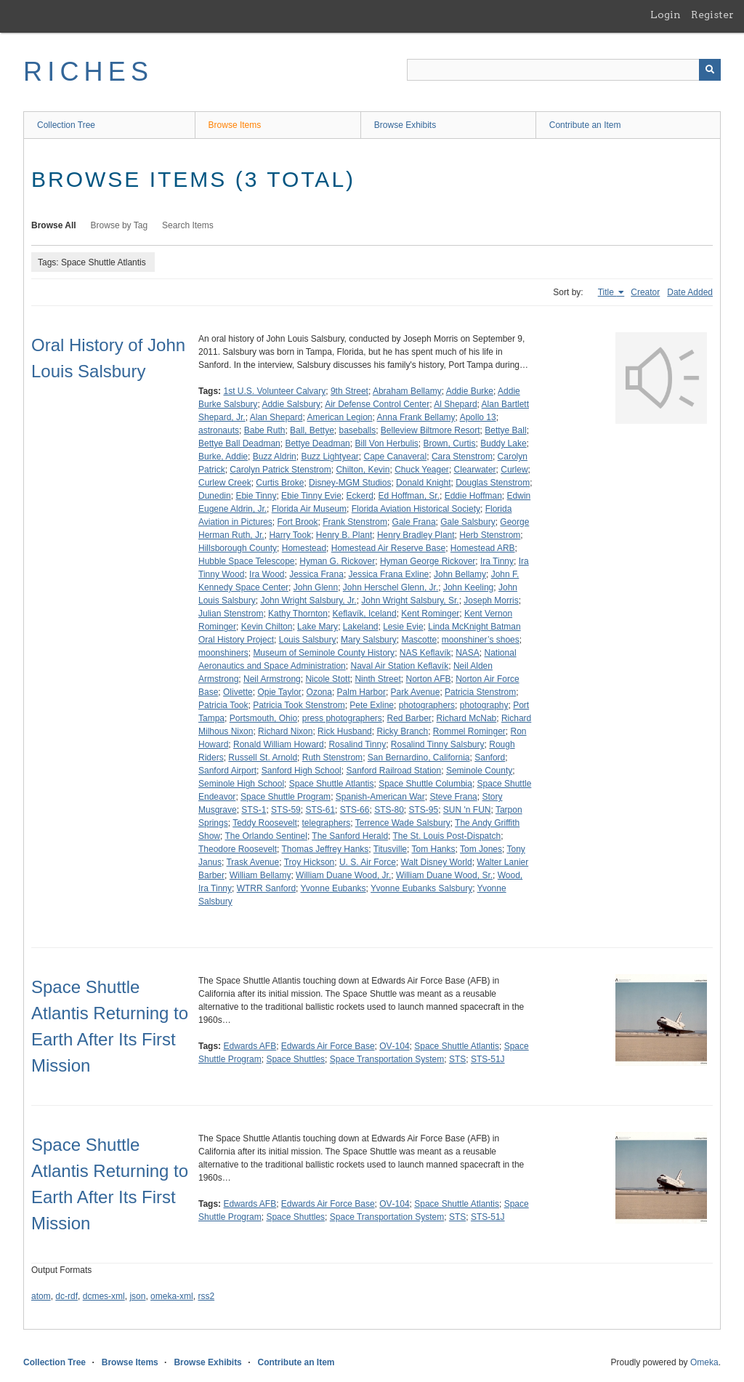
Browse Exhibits (405, 125)
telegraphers (326, 823)
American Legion (339, 417)
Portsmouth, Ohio (263, 718)
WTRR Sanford (266, 888)
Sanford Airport (227, 771)
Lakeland (361, 627)
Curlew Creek (224, 483)
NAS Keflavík (425, 653)
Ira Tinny (497, 561)
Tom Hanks (434, 849)
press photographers (342, 718)
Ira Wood (266, 574)
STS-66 (355, 810)
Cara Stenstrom (462, 456)
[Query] (564, 70)
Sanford (489, 757)
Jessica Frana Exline (389, 574)
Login (665, 14)
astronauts (218, 430)
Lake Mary (317, 627)
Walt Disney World (436, 862)
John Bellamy (460, 574)
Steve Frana (453, 797)
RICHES (88, 72)
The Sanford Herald (350, 836)
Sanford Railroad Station (393, 771)
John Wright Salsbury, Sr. (409, 600)
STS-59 (286, 810)
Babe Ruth (265, 430)
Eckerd (359, 496)
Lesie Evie (403, 627)
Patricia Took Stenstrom (299, 705)
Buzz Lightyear (329, 456)
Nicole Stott (327, 679)
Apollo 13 (478, 417)
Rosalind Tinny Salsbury (438, 744)
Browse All (53, 225)
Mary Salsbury (369, 640)
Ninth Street (377, 679)
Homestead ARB (482, 548)
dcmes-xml (104, 1296)
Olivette (238, 692)
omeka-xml (171, 1296)
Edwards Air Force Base (328, 1046)
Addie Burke (469, 391)
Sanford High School (301, 771)
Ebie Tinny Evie (311, 496)
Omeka (704, 1362)
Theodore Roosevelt (237, 849)
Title (607, 292)
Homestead (304, 548)
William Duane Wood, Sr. (444, 875)
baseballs (357, 430)
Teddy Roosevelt (264, 823)
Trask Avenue (252, 862)
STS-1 (253, 810)
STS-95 (423, 810)
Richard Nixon (285, 731)
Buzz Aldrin (274, 456)
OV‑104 (394, 1046)
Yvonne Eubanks (333, 888)
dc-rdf (66, 1296)
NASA (468, 653)
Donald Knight (423, 483)
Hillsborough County (237, 548)
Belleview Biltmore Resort (430, 430)
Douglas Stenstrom (493, 483)
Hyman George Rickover (427, 561)
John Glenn (316, 587)
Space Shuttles (295, 1059)
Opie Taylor (279, 692)
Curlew (514, 470)
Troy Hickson (309, 862)
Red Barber (409, 718)
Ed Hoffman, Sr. (409, 496)
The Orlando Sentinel (266, 836)
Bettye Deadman (317, 443)
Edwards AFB (249, 1046)
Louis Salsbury (307, 640)
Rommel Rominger (469, 731)
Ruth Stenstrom (332, 757)
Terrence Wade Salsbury (402, 823)
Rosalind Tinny (357, 744)
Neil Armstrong (272, 679)
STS (457, 1059)
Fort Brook (298, 522)
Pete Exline (371, 705)
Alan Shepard (276, 417)
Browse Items (235, 125)
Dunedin (214, 496)
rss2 (206, 1296)
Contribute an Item (585, 125)
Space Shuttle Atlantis (331, 784)
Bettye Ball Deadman (239, 443)
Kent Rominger (430, 613)
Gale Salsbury (467, 522)
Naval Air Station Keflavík (399, 666)
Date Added (690, 292)
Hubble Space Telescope (246, 561)
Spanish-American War (380, 797)
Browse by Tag (119, 225)
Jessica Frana (316, 574)
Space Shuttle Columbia (425, 784)
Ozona (319, 692)
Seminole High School (241, 784)
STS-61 (320, 810)
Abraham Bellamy (407, 391)
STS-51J (488, 1059)
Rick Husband (345, 731)
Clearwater (475, 470)
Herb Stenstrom (489, 535)
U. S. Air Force (367, 862)
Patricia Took (223, 705)
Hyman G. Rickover (337, 561)
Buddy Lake (503, 443)
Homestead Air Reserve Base (388, 548)
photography (484, 705)
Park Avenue (415, 692)
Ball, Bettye (312, 430)
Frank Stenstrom (355, 522)
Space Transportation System (387, 1059)
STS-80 (389, 810)
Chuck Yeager (422, 470)
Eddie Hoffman (473, 496)
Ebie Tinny (255, 496)
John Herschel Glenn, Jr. (390, 587)
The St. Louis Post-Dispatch (447, 836)
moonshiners (223, 653)
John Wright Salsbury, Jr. (308, 600)
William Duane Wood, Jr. (343, 875)
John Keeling (468, 587)
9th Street (349, 391)
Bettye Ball (505, 430)
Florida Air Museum (309, 509)
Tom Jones (481, 849)
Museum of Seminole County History (324, 653)
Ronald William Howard (278, 744)
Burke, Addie (223, 456)
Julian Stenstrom (230, 613)
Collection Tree (66, 125)
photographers (427, 705)
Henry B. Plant (344, 535)
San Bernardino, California (419, 757)
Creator (645, 292)
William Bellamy (260, 875)
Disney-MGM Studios (350, 483)
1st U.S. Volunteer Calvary (274, 391)
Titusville (390, 849)
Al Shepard (455, 404)
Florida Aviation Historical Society (416, 509)
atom (41, 1296)
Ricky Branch (402, 731)
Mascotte (419, 640)
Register (712, 14)
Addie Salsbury (291, 404)
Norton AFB (427, 679)
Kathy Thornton (298, 613)
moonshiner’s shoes (480, 640)
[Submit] (710, 70)
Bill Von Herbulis (386, 443)
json (137, 1296)
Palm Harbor (361, 692)
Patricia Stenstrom (480, 692)
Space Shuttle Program (285, 797)
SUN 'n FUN (467, 810)
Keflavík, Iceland (365, 613)
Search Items (188, 225)
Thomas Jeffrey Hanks (325, 849)
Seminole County (479, 771)
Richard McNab (467, 718)
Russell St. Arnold (262, 757)
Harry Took (290, 535)
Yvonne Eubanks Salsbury (421, 888)
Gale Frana (414, 522)
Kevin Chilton (267, 627)
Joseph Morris (491, 600)
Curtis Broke (280, 483)
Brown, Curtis (450, 443)
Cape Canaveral (394, 456)
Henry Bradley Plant (416, 535)
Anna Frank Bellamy (416, 417)
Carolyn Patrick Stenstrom (280, 470)
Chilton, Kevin (362, 470)
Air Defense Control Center (377, 404)
